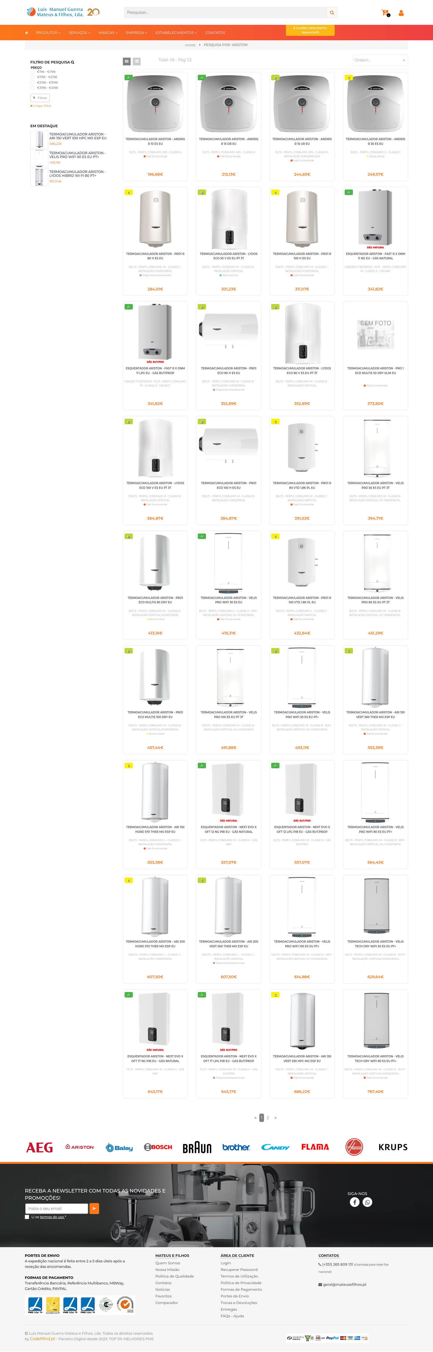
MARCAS (108, 32)
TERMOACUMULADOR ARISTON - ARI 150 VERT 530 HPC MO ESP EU (78, 136)
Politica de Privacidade (241, 1283)
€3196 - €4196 (47, 88)
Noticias (162, 1290)
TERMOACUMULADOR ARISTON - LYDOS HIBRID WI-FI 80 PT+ (77, 174)
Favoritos (163, 1296)
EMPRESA (136, 32)
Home (190, 45)
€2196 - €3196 (47, 82)
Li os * (48, 1217)
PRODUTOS (48, 32)
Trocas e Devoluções (239, 1303)
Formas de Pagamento (241, 1290)
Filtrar (40, 98)
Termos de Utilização (239, 1276)
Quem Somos (167, 1263)
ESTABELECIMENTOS (176, 32)
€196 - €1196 (46, 72)
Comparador (166, 1303)
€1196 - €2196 (47, 77)
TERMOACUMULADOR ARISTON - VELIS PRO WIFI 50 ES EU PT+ (77, 155)
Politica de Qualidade (174, 1276)
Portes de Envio (235, 1296)
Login (226, 1263)
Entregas (229, 1310)
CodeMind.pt (42, 1339)
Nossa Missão (167, 1270)
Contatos (163, 1283)
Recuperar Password (239, 1270)
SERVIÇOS (79, 32)
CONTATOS (215, 32)
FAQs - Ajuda (232, 1316)
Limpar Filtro (40, 106)
